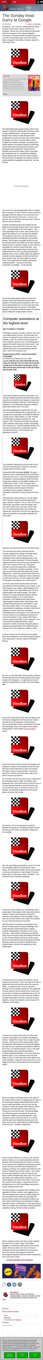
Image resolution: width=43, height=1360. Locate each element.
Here (13, 1347)
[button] (15, 2)
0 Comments (37, 24)
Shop (4, 2)
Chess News (17, 9)
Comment (5, 1322)
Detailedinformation (9, 1355)
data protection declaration (27, 1350)
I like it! (30, 24)
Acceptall (35, 1355)
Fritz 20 (6, 76)
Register (18, 1320)
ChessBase (14, 1292)
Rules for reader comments (10, 1311)
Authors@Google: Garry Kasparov (20, 1260)
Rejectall (22, 1355)
